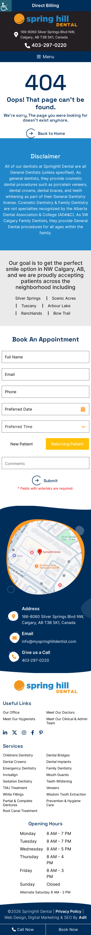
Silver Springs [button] (28, 298)
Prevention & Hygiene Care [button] (63, 803)
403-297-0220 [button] (45, 45)
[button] (45, 20)
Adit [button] (83, 917)
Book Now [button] (68, 929)
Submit (46, 480)
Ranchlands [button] (31, 313)
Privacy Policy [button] (68, 911)
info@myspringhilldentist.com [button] (49, 641)
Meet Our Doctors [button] (60, 712)
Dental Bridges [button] (58, 755)
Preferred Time (18, 426)
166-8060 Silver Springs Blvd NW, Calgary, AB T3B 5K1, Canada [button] (44, 34)
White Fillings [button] (13, 794)
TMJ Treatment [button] (15, 788)
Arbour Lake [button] (59, 305)
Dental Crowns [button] (14, 762)
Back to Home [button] (47, 133)
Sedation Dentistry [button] (17, 781)
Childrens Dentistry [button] (18, 755)
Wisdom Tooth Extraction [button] (66, 794)
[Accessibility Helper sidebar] (6, 6)
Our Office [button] (11, 712)
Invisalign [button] (10, 775)
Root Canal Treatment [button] (20, 811)
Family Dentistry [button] (59, 768)
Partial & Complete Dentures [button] (17, 803)
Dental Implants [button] (58, 762)
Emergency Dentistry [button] (19, 768)
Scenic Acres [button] (64, 298)
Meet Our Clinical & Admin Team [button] (66, 721)
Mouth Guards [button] (57, 775)
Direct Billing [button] (45, 5)
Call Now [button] (23, 929)
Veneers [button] (52, 788)
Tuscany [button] (28, 305)
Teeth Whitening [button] (59, 781)
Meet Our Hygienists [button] (19, 719)
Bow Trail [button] (61, 313)
